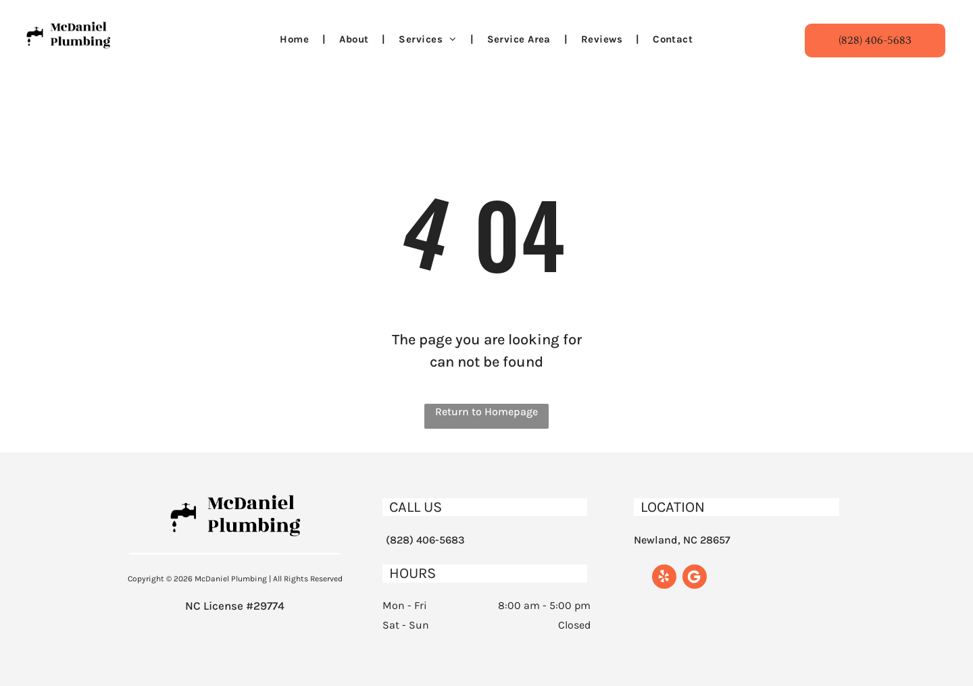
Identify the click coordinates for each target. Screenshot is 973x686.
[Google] (694, 578)
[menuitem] (296, 39)
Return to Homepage (486, 411)
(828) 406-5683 (425, 539)
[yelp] (664, 578)
